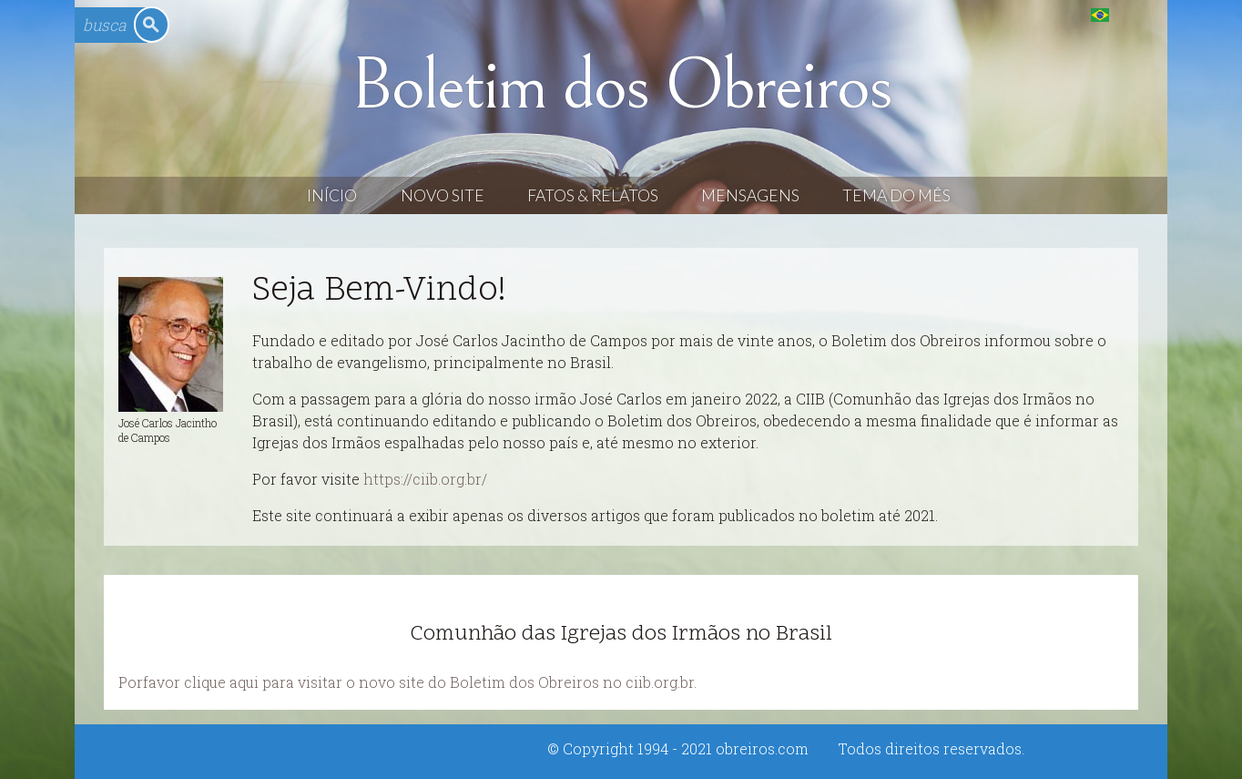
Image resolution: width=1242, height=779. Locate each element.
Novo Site (442, 195)
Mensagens (750, 195)
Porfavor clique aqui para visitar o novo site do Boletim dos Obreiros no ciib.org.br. (407, 682)
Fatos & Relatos (592, 195)
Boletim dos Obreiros (621, 86)
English (1137, 14)
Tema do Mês (896, 195)
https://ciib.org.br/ (425, 478)
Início (332, 195)
